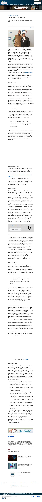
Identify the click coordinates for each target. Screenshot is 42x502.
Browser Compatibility (18, 494)
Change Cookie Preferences (6, 495)
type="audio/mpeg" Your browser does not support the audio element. (15, 230)
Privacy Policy (6, 494)
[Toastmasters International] (4, 2)
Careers (32, 494)
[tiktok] (33, 498)
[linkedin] (35, 498)
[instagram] (33, 28)
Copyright (23, 494)
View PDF (37, 9)
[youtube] (32, 28)
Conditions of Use (11, 494)
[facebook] (30, 28)
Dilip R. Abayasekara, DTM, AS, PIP (14, 25)
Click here (26, 360)
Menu (21, 11)
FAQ (2, 494)
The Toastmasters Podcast (17, 226)
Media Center (28, 494)
